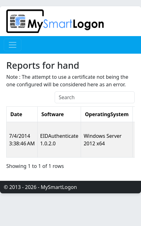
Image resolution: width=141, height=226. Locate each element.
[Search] (95, 97)
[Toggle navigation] (12, 45)
